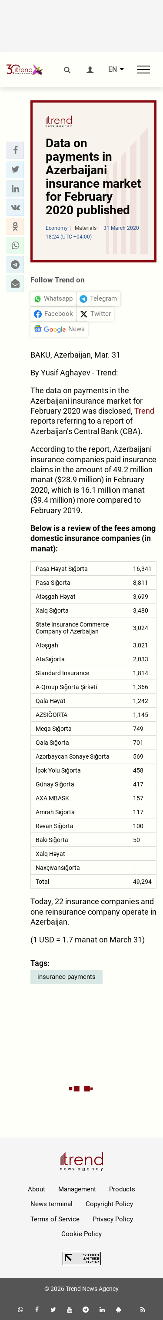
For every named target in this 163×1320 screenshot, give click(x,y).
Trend (144, 410)
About (36, 1189)
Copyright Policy (109, 1204)
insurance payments (66, 977)
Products (122, 1189)
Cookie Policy (81, 1234)
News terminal (51, 1204)
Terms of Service (55, 1219)
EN (112, 69)
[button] (15, 150)
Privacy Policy (113, 1219)
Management (77, 1189)
